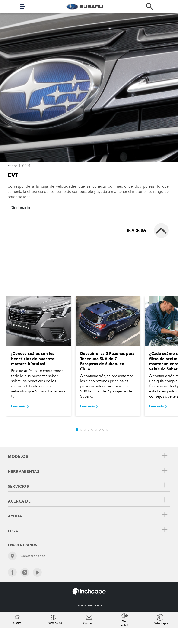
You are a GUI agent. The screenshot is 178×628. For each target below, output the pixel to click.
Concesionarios (26, 555)
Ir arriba (136, 230)
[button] (77, 429)
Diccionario (20, 207)
